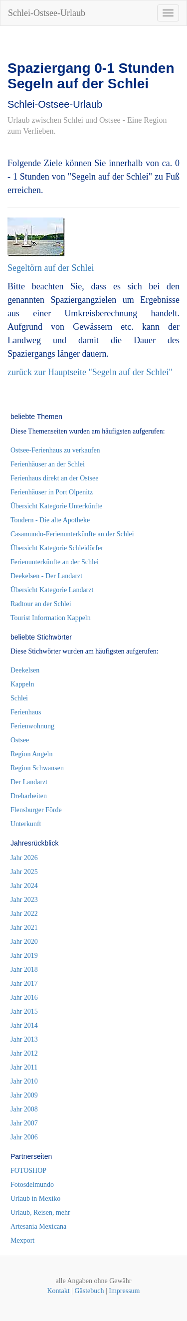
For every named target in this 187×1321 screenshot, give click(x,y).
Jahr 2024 (24, 885)
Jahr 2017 (24, 983)
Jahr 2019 (24, 955)
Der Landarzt (28, 782)
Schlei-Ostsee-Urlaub (46, 13)
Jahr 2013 (24, 1039)
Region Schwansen (37, 768)
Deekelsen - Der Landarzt (46, 576)
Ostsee (19, 740)
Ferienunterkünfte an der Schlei (54, 562)
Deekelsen (24, 670)
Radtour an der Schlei (40, 604)
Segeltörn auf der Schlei (50, 268)
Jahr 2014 (24, 1025)
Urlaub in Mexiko (35, 1198)
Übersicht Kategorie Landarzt (51, 590)
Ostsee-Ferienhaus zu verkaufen (55, 450)
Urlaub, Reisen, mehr (40, 1212)
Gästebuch (89, 1291)
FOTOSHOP (28, 1170)
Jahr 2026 (24, 858)
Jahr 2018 (24, 969)
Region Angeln (31, 754)
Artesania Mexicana (38, 1226)
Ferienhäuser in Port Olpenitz (51, 492)
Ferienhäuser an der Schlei (47, 464)
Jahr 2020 (24, 941)
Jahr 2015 (24, 1011)
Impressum (124, 1291)
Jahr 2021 (24, 927)
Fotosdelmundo (32, 1184)
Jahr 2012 (24, 1053)
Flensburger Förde (36, 810)
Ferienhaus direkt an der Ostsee (54, 478)
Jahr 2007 (24, 1123)
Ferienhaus (25, 712)
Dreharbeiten (28, 796)
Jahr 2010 (24, 1081)
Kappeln (22, 684)
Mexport (22, 1240)
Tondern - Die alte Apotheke (50, 520)
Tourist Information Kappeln (50, 618)
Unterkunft (25, 824)
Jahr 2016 (24, 997)
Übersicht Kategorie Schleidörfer (56, 548)
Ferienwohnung (32, 726)
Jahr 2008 (24, 1109)
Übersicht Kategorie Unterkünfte (56, 506)
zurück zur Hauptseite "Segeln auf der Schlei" (90, 372)
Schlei (19, 698)
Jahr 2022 (24, 913)
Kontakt (58, 1291)
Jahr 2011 (23, 1067)
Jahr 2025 (24, 872)
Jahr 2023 (24, 899)
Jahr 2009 (24, 1095)
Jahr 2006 (24, 1137)
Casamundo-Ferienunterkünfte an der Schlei (72, 534)
